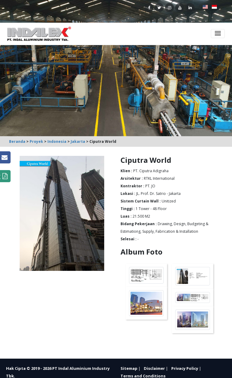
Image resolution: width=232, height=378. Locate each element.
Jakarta (78, 141)
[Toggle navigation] (218, 33)
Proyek (36, 141)
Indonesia (56, 141)
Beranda (17, 141)
